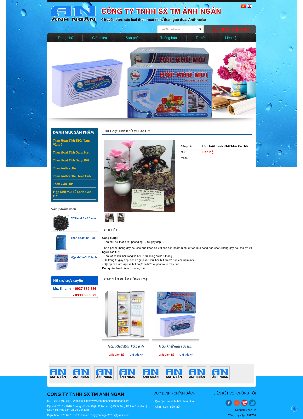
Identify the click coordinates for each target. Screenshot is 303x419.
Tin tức (201, 38)
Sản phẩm (133, 38)
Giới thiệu (99, 38)
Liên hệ (231, 38)
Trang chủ (65, 38)
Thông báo (168, 38)
